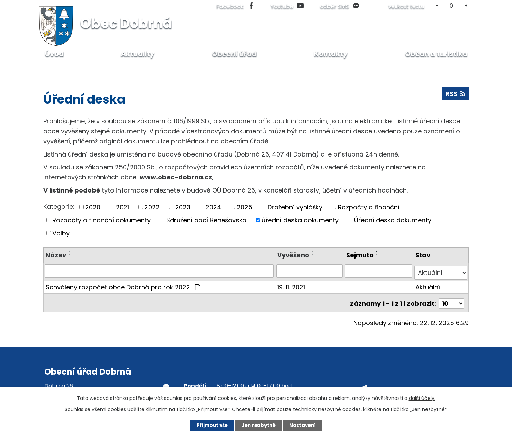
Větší (465, 5)
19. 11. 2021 (292, 284)
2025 (244, 207)
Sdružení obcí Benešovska (206, 220)
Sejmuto (360, 255)
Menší (437, 5)
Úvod (50, 69)
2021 (122, 207)
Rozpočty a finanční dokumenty (101, 220)
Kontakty (331, 54)
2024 (213, 207)
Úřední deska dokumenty (392, 220)
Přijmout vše (208, 425)
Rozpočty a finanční (368, 207)
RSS (455, 95)
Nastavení (307, 425)
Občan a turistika (436, 54)
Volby (61, 233)
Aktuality (137, 54)
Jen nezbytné (259, 425)
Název (56, 255)
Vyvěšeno (294, 255)
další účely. (422, 397)
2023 (182, 207)
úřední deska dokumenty (300, 220)
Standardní (451, 5)
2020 (92, 207)
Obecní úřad (84, 69)
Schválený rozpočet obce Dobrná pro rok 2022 (123, 284)
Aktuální (428, 284)
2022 (152, 207)
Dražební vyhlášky (295, 207)
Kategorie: (58, 206)
